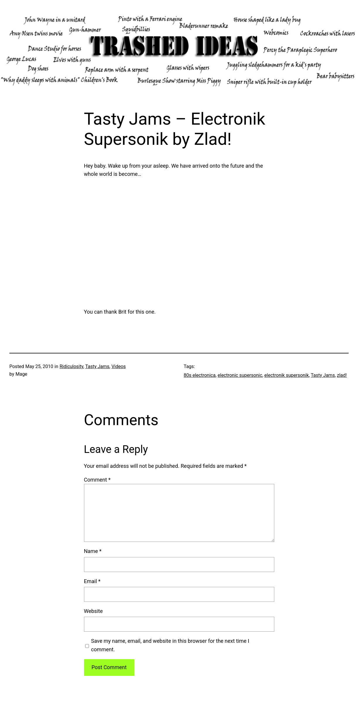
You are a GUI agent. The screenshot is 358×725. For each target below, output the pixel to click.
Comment (97, 480)
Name (93, 551)
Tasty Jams (97, 366)
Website (93, 611)
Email (92, 581)
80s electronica (200, 375)
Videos (119, 366)
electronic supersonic (240, 375)
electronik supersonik (286, 375)
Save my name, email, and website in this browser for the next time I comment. (170, 645)
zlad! (342, 375)
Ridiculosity (71, 366)
